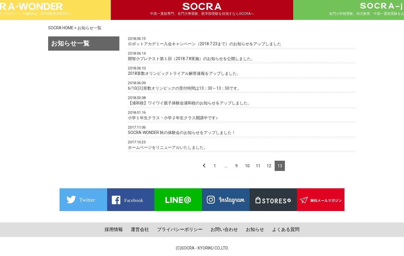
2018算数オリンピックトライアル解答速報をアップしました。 (184, 73)
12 (269, 165)
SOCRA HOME (61, 28)
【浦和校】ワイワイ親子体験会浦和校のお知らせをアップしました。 (190, 103)
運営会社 (140, 229)
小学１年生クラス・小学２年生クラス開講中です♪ (173, 117)
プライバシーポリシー (180, 229)
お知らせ (255, 229)
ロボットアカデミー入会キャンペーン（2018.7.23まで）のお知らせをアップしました (204, 44)
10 (247, 165)
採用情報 (114, 229)
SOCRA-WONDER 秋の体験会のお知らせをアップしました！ (182, 132)
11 (258, 165)
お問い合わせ (224, 229)
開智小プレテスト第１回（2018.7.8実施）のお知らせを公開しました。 (191, 58)
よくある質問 (285, 229)
